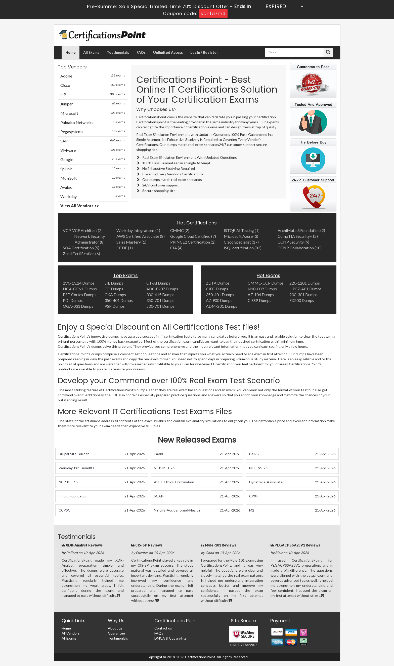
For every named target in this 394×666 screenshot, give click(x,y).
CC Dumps (114, 288)
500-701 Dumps (160, 306)
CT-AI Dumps (158, 283)
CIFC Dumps (217, 288)
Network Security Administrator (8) (89, 239)
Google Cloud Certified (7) (193, 236)
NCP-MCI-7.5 (164, 468)
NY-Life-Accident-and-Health (177, 510)
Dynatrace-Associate (266, 482)
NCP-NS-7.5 (258, 468)
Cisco (92, 85)
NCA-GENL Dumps (80, 288)
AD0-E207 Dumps (162, 288)
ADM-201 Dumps (221, 306)
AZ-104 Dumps (261, 294)
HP (92, 94)
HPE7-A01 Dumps (305, 288)
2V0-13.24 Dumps (79, 283)
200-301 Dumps (303, 294)
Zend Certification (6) (81, 253)
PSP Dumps (115, 306)
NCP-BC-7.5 (68, 482)
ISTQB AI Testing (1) (241, 230)
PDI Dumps (73, 300)
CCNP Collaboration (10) (300, 247)
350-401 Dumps (119, 300)
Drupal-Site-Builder (74, 454)
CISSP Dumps (259, 300)
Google (92, 159)
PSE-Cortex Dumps (79, 294)
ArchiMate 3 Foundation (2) (301, 230)
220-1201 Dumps (304, 283)
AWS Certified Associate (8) (140, 236)
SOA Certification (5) (81, 247)
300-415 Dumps (160, 294)
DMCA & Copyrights (170, 638)
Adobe (92, 75)
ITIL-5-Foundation (73, 496)
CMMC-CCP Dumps (266, 283)
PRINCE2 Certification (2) (192, 242)
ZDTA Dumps (218, 283)
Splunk (92, 168)
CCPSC (64, 510)
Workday (92, 196)
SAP (92, 140)
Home (70, 52)
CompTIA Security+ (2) (298, 236)
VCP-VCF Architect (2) (83, 230)
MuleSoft (92, 177)
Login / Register (204, 52)
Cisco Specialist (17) (241, 242)
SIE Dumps (114, 283)
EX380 (159, 454)
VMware (92, 149)
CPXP (253, 496)
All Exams (91, 52)
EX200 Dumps (301, 300)
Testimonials (118, 52)
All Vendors (71, 633)
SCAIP (159, 496)
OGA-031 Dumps (78, 306)
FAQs (141, 52)
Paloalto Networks (92, 122)
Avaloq (92, 186)
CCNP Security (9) (293, 242)
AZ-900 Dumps (219, 300)
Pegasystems (92, 131)
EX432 (254, 454)
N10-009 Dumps (262, 288)
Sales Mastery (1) (131, 242)
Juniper (92, 103)
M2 (251, 510)
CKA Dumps (115, 294)
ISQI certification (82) (242, 247)
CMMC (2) (179, 230)
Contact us (163, 628)
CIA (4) (176, 247)
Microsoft (92, 112)
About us (115, 628)
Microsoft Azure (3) (241, 236)
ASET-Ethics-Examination (174, 482)
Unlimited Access (168, 52)
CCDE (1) (124, 247)
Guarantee (116, 633)
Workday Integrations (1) (138, 230)
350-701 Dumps (160, 300)
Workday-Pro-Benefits (76, 468)
